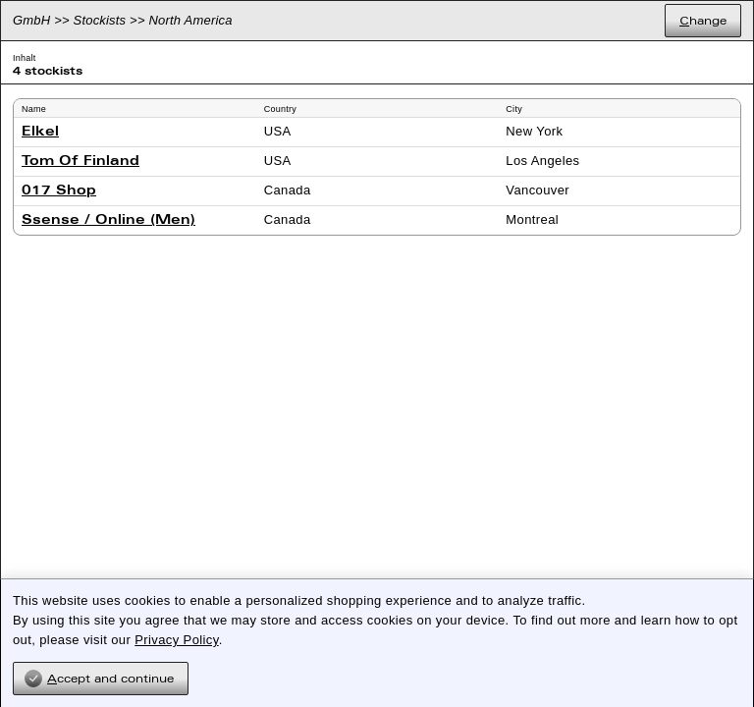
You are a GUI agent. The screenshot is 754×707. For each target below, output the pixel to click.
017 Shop (59, 191)
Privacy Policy (176, 639)
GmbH (31, 20)
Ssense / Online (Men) (108, 220)
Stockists (100, 20)
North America (191, 20)
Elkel (40, 132)
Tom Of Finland (80, 161)
